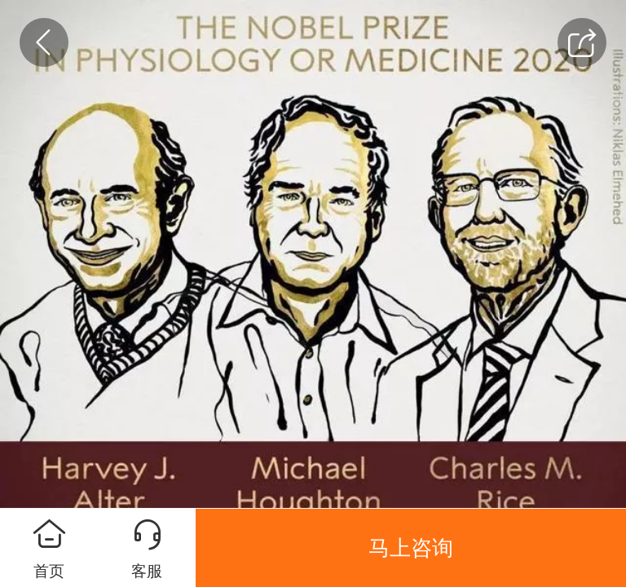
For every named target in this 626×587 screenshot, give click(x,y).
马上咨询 (410, 548)
